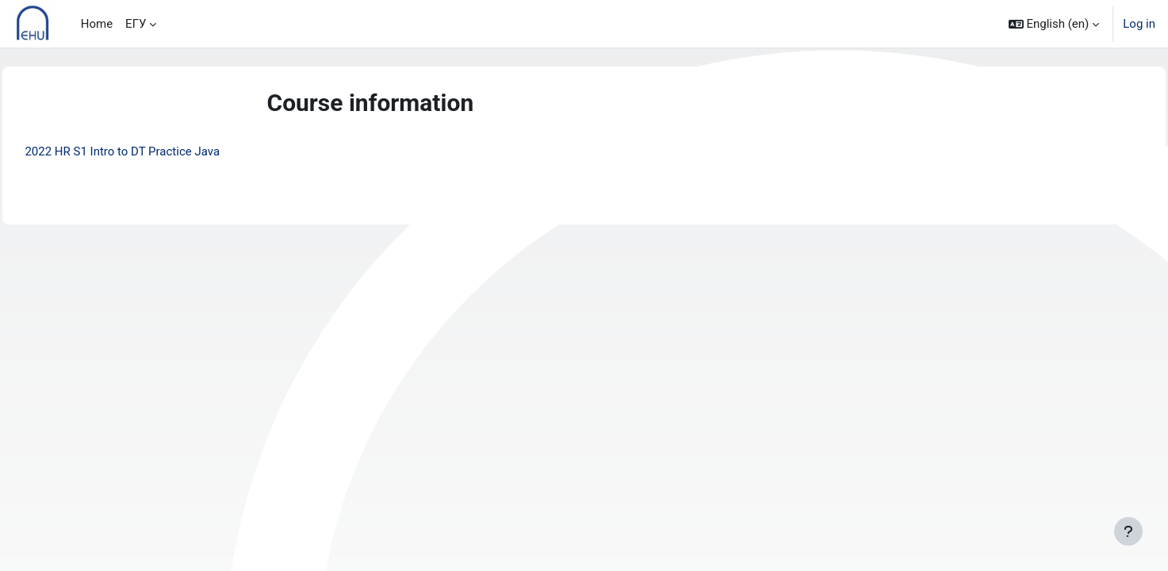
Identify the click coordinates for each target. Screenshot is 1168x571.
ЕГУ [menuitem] (135, 24)
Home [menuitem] (97, 24)
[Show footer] (1128, 531)
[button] (1054, 24)
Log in (1139, 24)
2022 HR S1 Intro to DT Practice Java (157, 151)
